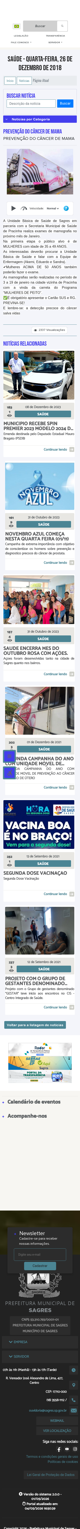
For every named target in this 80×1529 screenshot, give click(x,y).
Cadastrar (40, 1266)
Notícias (24, 80)
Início (10, 80)
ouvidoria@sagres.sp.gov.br (48, 1411)
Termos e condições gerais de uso (52, 1457)
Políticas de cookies (63, 1462)
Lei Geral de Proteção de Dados (51, 1475)
